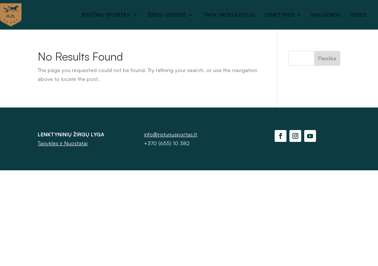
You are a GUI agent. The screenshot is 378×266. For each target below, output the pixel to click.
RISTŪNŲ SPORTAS (106, 15)
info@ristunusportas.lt (170, 134)
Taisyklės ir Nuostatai (62, 143)
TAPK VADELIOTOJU (229, 15)
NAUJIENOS (326, 15)
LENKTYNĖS (279, 15)
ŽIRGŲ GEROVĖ (166, 15)
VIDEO (358, 15)
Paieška (327, 58)
